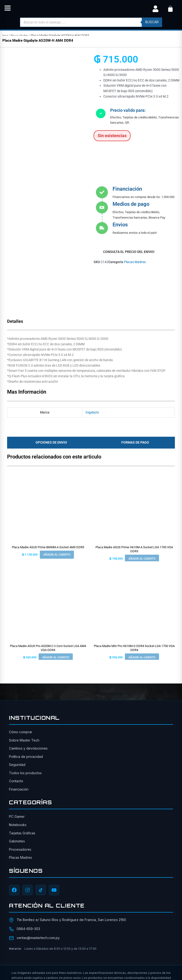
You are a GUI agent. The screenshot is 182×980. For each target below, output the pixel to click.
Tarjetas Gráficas (22, 788)
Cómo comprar (20, 687)
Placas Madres (22, 35)
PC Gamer (17, 772)
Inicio (5, 35)
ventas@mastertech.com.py (38, 893)
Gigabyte (92, 367)
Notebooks (18, 780)
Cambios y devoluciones (28, 704)
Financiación (18, 744)
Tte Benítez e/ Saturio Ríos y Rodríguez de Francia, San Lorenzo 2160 (71, 875)
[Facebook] (14, 845)
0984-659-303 (28, 884)
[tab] (50, 398)
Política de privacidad (26, 712)
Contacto (16, 736)
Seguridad (17, 720)
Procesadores (20, 805)
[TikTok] (41, 845)
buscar (152, 22)
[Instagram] (27, 845)
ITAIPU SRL (141, 955)
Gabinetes (17, 797)
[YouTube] (54, 845)
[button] (8, 9)
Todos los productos (25, 728)
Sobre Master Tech (24, 695)
